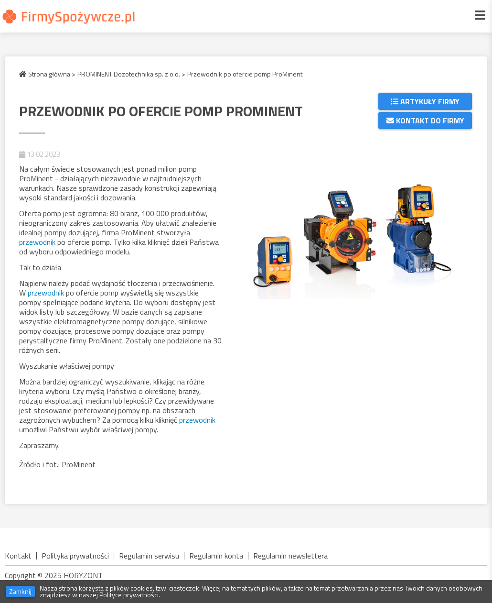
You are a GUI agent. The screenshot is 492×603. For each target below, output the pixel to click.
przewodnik (38, 242)
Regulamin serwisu (149, 555)
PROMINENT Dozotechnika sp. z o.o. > (131, 74)
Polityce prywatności (129, 595)
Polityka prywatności (75, 555)
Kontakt (18, 555)
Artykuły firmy (425, 101)
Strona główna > (47, 74)
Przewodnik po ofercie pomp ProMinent (244, 74)
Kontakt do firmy (425, 120)
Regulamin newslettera (290, 555)
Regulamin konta (216, 555)
